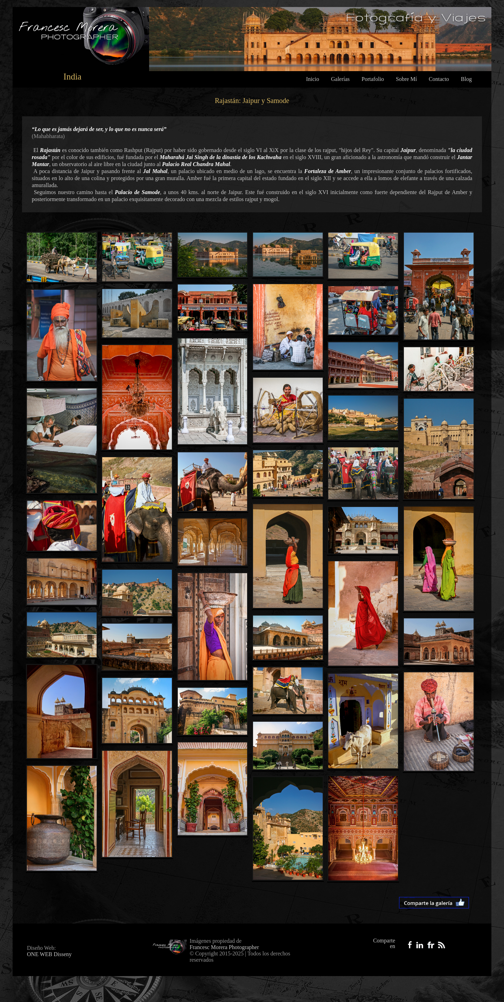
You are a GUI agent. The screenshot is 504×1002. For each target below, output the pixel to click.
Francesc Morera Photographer (224, 947)
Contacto (439, 79)
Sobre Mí (406, 79)
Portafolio (373, 79)
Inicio (312, 79)
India (72, 76)
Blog (466, 79)
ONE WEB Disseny (49, 954)
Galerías (340, 79)
